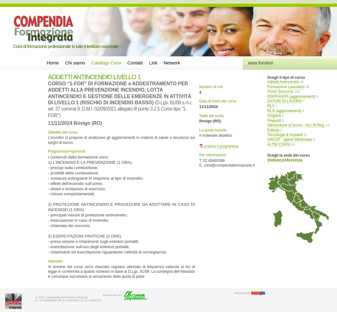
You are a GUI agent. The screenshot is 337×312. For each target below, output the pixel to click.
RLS (271, 106)
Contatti (135, 62)
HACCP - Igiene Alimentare (289, 139)
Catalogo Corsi (106, 62)
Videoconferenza (284, 160)
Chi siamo (75, 62)
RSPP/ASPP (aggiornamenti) (291, 96)
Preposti (274, 120)
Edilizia (273, 130)
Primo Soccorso (280, 91)
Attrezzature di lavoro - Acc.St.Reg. (296, 125)
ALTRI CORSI (279, 144)
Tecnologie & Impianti (285, 135)
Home (53, 62)
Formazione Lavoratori (286, 87)
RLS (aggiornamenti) (284, 111)
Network (172, 62)
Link (153, 62)
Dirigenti (274, 115)
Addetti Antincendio (283, 82)
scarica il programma (221, 146)
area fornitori (260, 62)
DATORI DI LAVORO (284, 101)
